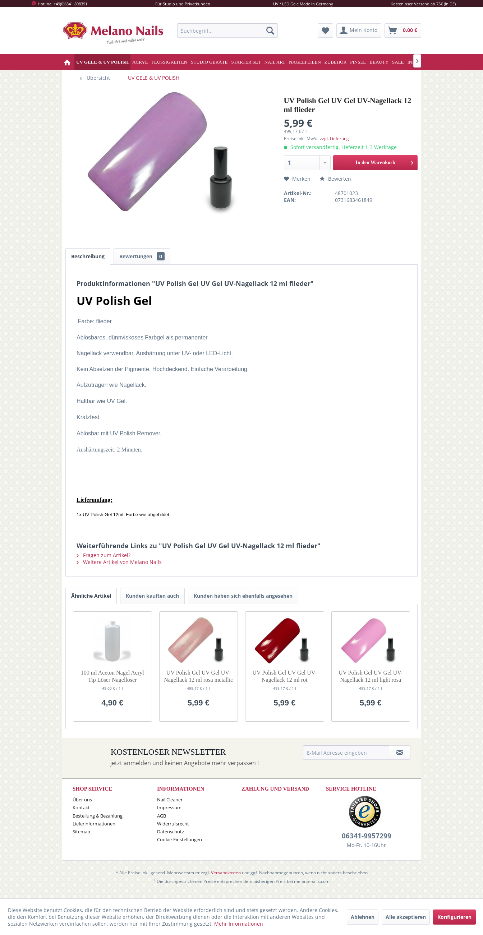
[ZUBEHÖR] (335, 62)
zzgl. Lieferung (334, 138)
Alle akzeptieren (406, 916)
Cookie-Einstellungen (179, 845)
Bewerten (335, 178)
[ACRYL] (140, 62)
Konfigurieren (454, 916)
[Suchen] (270, 30)
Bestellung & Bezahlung (98, 821)
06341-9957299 (366, 841)
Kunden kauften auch (152, 601)
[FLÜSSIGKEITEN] (169, 62)
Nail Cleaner (170, 805)
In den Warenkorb (384, 161)
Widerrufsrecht (173, 829)
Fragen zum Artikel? (103, 560)
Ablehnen (362, 916)
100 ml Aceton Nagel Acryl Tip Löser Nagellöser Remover (112, 682)
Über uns (82, 805)
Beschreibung (88, 256)
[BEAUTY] (379, 62)
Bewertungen (142, 256)
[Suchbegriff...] (227, 30)
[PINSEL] (358, 62)
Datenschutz (170, 837)
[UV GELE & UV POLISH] (102, 62)
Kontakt (81, 813)
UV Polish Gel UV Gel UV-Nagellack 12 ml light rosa (371, 681)
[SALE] (398, 62)
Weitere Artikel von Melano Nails (119, 567)
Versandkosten (226, 878)
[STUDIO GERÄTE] (209, 62)
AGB (161, 821)
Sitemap (81, 837)
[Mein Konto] (358, 30)
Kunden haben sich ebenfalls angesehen (243, 601)
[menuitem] (227, 30)
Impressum (169, 813)
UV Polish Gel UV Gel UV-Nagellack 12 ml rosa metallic (198, 681)
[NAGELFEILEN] (305, 62)
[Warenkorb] (403, 30)
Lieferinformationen (94, 829)
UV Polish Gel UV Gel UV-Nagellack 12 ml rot (284, 681)
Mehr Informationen (238, 923)
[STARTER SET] (245, 62)
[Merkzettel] (325, 30)
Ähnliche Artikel (91, 601)
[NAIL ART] (275, 62)
